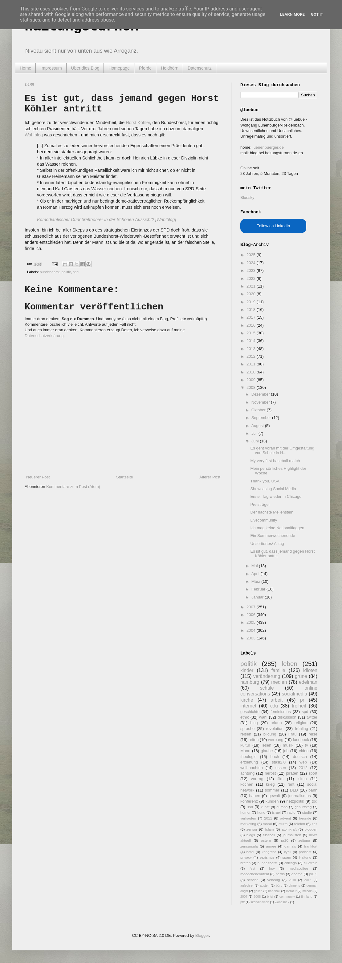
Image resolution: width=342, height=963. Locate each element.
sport (312, 773)
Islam (269, 829)
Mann (245, 750)
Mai (255, 565)
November (261, 402)
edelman (308, 682)
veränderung (266, 676)
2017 (251, 317)
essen (280, 767)
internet (248, 705)
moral (267, 824)
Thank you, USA (264, 481)
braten (245, 863)
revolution (274, 728)
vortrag (257, 778)
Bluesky (247, 197)
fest (252, 868)
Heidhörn (169, 68)
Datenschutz (200, 68)
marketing (248, 824)
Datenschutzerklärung (44, 335)
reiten (254, 739)
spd (76, 272)
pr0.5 (313, 874)
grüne (301, 676)
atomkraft (289, 829)
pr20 (284, 840)
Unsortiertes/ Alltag (267, 543)
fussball (269, 835)
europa (281, 807)
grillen (258, 891)
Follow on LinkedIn (273, 226)
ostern (266, 840)
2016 (251, 325)
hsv (272, 868)
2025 (251, 254)
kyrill (287, 852)
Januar (258, 597)
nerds (280, 874)
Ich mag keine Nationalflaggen (277, 528)
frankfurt (310, 846)
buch (275, 756)
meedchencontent (254, 874)
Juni (255, 441)
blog (254, 722)
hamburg (249, 682)
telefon (299, 824)
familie (278, 670)
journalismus (299, 795)
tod (314, 801)
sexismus (267, 857)
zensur (251, 829)
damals (290, 846)
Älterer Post (209, 477)
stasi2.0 (279, 762)
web (303, 762)
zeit (314, 824)
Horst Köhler (138, 122)
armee (271, 846)
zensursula (249, 846)
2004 (251, 630)
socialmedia (294, 693)
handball (274, 891)
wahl (263, 717)
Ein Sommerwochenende (272, 535)
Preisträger (260, 504)
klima (302, 778)
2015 (251, 333)
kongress (269, 852)
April (256, 573)
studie (307, 812)
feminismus (281, 711)
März (256, 581)
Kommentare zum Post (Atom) (73, 486)
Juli (255, 433)
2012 (251, 356)
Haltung (305, 857)
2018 (251, 309)
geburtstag (303, 807)
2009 (251, 379)
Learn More (292, 14)
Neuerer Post (38, 477)
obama (297, 874)
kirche (246, 700)
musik (288, 745)
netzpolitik (295, 801)
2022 (251, 278)
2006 (251, 614)
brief (270, 896)
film (280, 778)
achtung (247, 773)
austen (264, 885)
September (261, 417)
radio (291, 812)
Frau (292, 734)
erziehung (249, 762)
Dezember (261, 394)
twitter (312, 717)
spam (286, 857)
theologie (248, 756)
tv (306, 745)
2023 (251, 270)
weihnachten (251, 767)
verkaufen (248, 818)
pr (302, 700)
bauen (254, 795)
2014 (251, 340)
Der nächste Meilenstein (271, 512)
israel (276, 812)
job (285, 750)
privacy (246, 857)
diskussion (287, 717)
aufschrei (246, 885)
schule (267, 688)
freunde (305, 818)
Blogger (202, 935)
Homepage (119, 68)
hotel (250, 852)
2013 (251, 348)
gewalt (274, 795)
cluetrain (310, 863)
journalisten (292, 835)
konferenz (249, 801)
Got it (317, 14)
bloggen (310, 829)
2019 (251, 302)
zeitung (304, 840)
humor (245, 812)
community (287, 896)
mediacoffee (298, 868)
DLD (294, 790)
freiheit (299, 705)
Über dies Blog (85, 68)
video (303, 750)
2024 (251, 262)
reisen (245, 734)
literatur (291, 891)
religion (301, 722)
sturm (283, 824)
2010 (251, 372)
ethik (244, 717)
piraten (292, 773)
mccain (307, 891)
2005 (251, 622)
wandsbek (282, 902)
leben (289, 663)
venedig (273, 880)
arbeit (277, 700)
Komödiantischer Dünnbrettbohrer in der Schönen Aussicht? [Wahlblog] (106, 219)
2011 (251, 364)
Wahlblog (34, 134)
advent (285, 818)
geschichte (249, 711)
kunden (272, 801)
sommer (272, 790)
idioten (310, 670)
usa (249, 806)
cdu (274, 705)
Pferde (145, 68)
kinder (246, 670)
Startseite (124, 477)
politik (66, 272)
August (258, 425)
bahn (312, 790)
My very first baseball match (275, 460)
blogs (250, 835)
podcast (305, 852)
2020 (251, 294)
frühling (301, 728)
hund (261, 812)
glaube (267, 750)
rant (290, 784)
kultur (245, 745)
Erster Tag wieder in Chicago (275, 496)
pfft (242, 902)
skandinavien (259, 902)
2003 (251, 638)
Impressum (51, 68)
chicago (290, 863)
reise (313, 734)
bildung (269, 734)
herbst (270, 773)
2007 (251, 607)
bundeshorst (49, 272)
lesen (266, 745)
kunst (265, 807)
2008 (251, 387)
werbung (275, 739)
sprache (247, 728)
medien (279, 682)
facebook (301, 739)
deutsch (300, 756)
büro (279, 885)
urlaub (276, 722)
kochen (246, 784)
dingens (294, 885)
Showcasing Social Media (273, 488)
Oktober (259, 410)
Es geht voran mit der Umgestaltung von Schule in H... (282, 450)
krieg (270, 784)
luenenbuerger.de (268, 147)
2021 (251, 286)
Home (25, 68)
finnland (306, 896)
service (253, 880)
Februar (259, 589)
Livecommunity (263, 520)
